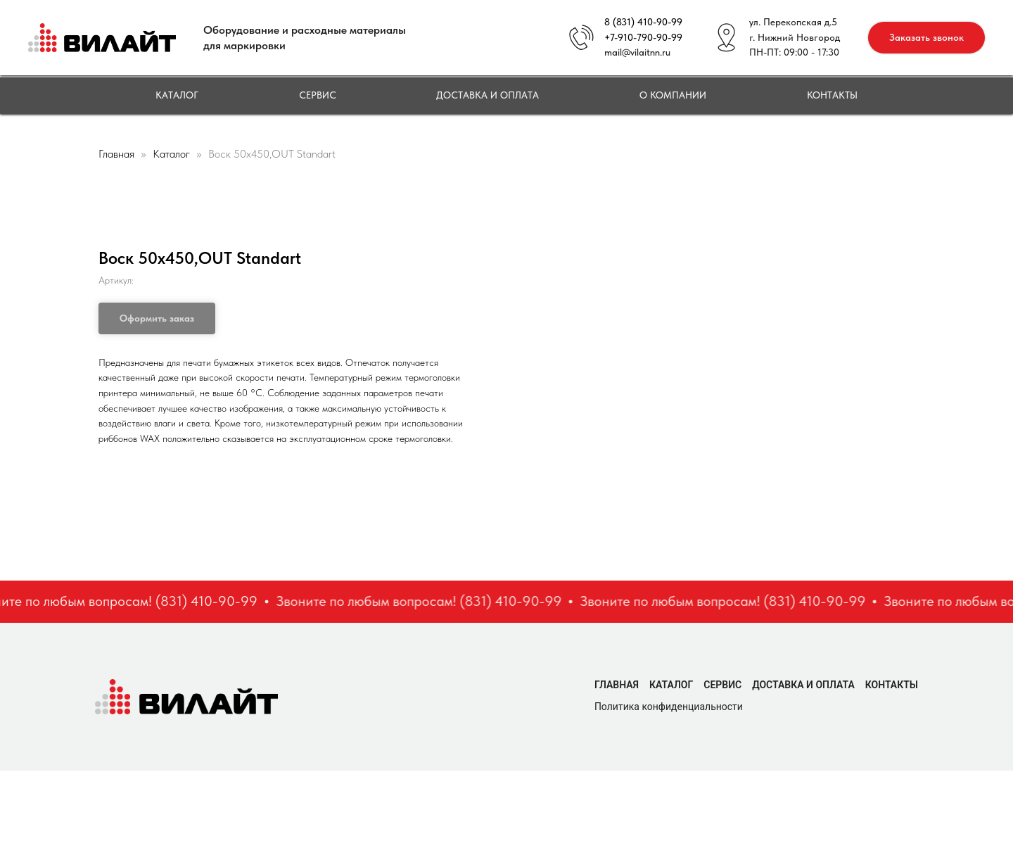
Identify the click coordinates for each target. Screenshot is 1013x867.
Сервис (317, 95)
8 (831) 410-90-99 (643, 21)
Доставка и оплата (487, 95)
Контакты (832, 95)
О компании (672, 95)
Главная (116, 153)
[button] (926, 37)
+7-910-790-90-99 (643, 37)
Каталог (176, 95)
